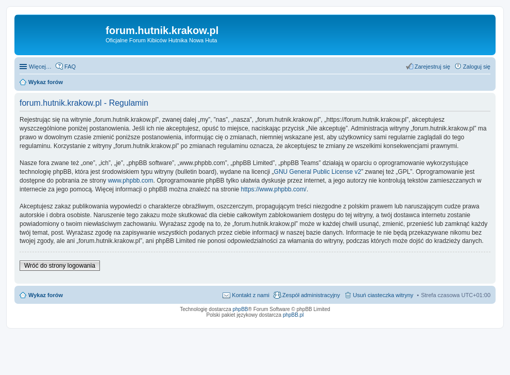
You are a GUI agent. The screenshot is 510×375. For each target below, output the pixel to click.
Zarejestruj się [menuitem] (432, 66)
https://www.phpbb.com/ (274, 189)
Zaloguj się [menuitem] (476, 66)
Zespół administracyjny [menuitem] (311, 295)
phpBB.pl (293, 315)
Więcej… (40, 66)
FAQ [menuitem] (70, 66)
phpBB (240, 309)
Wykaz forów (45, 295)
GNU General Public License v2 (317, 171)
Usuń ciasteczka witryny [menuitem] (383, 295)
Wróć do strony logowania (59, 265)
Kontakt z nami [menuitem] (250, 295)
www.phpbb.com (130, 180)
